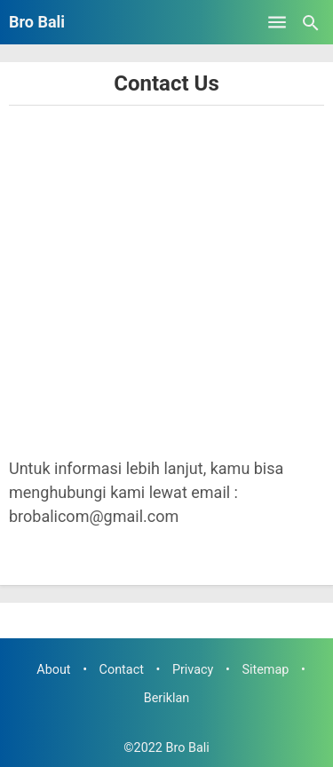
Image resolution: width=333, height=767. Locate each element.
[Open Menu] (277, 22)
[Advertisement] (166, 281)
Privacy (193, 669)
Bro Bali (37, 21)
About (53, 669)
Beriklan (167, 698)
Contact (121, 669)
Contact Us (166, 83)
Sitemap (265, 669)
